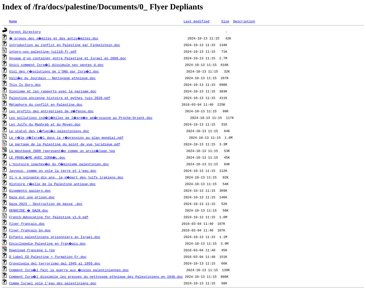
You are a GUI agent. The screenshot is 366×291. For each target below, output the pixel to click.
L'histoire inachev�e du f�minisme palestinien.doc (59, 164)
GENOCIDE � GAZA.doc (29, 210)
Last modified (196, 21)
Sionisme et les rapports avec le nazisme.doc (52, 91)
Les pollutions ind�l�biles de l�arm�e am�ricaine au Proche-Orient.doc (82, 117)
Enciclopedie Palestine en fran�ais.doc (47, 243)
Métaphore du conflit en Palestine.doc (46, 104)
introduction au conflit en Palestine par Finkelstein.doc (64, 45)
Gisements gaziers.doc (30, 190)
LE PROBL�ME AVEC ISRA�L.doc (38, 157)
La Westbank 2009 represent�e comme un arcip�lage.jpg (62, 150)
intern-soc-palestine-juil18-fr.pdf (43, 51)
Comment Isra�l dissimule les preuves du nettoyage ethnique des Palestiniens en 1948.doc (96, 276)
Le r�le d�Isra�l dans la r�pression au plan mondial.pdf (67, 137)
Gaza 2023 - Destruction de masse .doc (46, 203)
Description (244, 21)
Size (225, 21)
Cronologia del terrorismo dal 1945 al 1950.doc (54, 263)
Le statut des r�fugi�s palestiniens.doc (49, 131)
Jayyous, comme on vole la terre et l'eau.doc (52, 170)
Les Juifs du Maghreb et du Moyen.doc (45, 124)
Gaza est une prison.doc (32, 197)
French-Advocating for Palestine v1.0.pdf (48, 217)
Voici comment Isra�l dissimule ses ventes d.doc (56, 64)
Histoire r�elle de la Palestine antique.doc (52, 184)
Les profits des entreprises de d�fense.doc (51, 111)
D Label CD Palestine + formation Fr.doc (47, 256)
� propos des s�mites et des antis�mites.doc (54, 38)
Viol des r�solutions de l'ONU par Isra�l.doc (54, 71)
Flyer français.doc (27, 223)
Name (13, 21)
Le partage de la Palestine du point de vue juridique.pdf (64, 144)
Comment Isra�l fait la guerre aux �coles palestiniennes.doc (69, 270)
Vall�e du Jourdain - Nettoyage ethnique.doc (52, 78)
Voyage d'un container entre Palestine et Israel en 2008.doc (67, 58)
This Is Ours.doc (25, 84)
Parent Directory (25, 31)
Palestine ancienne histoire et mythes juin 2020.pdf (59, 97)
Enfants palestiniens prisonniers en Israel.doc (54, 236)
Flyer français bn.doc (30, 230)
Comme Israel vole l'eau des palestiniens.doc (52, 283)
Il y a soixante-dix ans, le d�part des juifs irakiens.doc (66, 177)
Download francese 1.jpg (32, 250)
